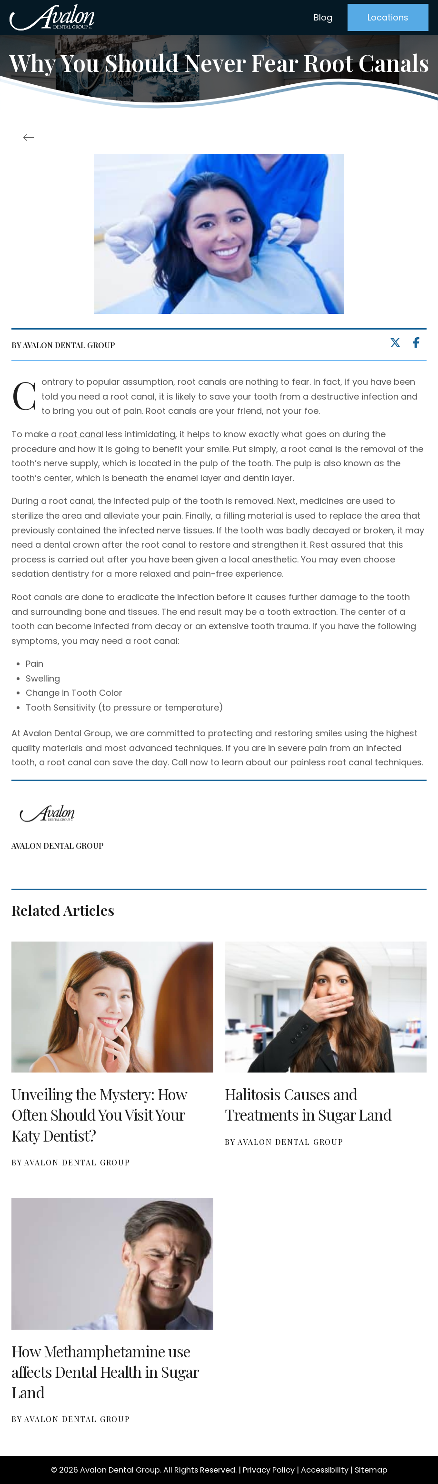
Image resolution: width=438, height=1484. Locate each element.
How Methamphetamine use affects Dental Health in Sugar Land (105, 1371)
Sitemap (371, 1469)
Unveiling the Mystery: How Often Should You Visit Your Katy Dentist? (99, 1114)
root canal (81, 434)
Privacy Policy (269, 1469)
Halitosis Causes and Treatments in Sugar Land (308, 1103)
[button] (388, 17)
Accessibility (324, 1469)
